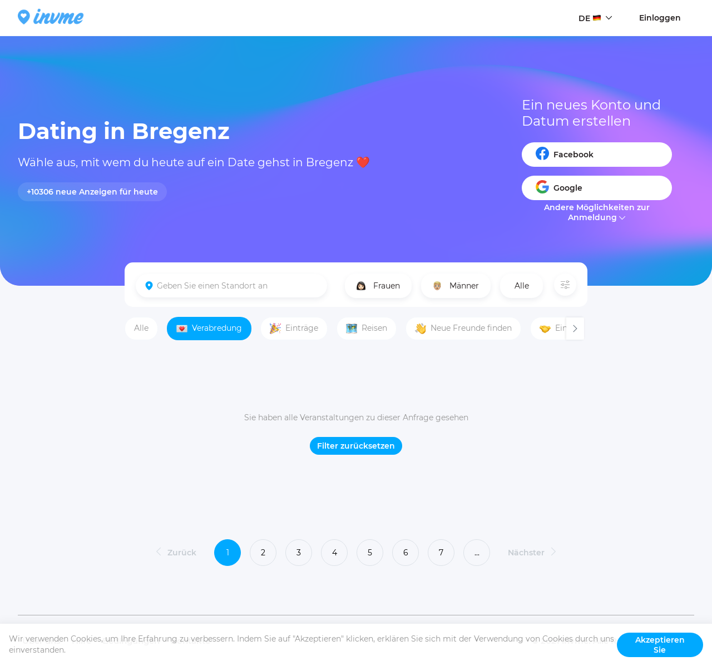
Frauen (378, 286)
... (476, 553)
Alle (522, 286)
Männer (456, 286)
